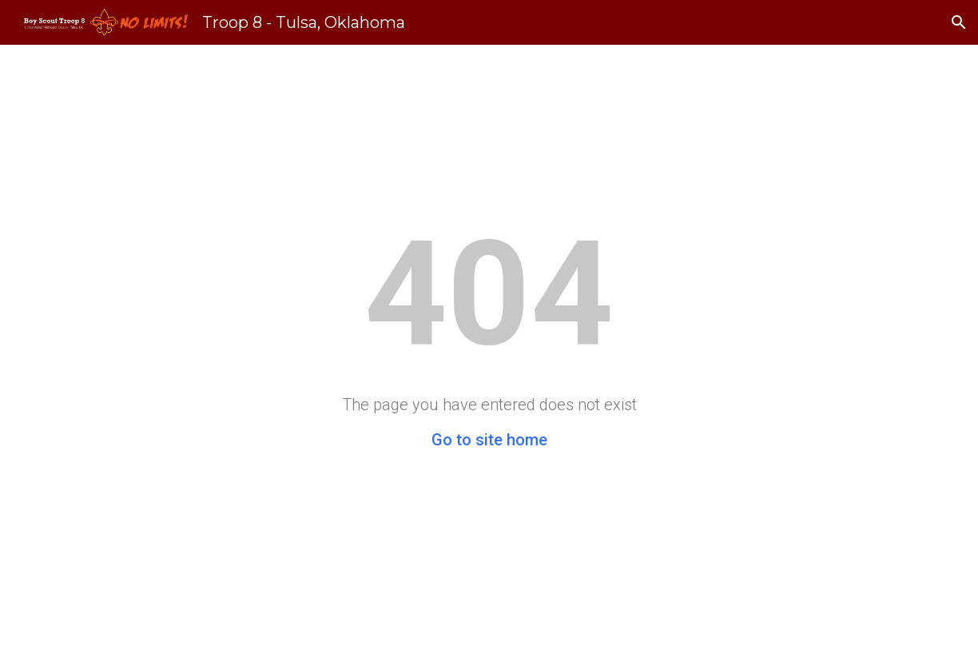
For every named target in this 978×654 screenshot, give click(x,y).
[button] (959, 22)
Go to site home (489, 439)
